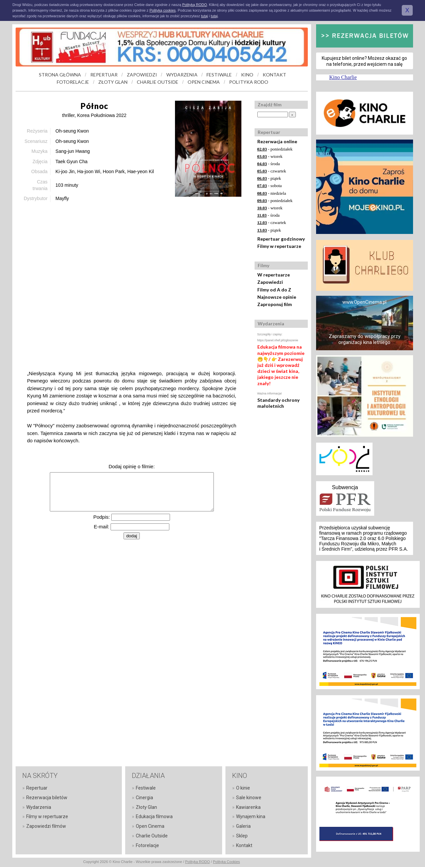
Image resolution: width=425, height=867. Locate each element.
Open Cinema (150, 826)
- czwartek (271, 170)
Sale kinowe (248, 797)
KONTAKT (274, 74)
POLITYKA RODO (248, 82)
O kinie (243, 788)
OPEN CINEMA (204, 82)
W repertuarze (273, 274)
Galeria (243, 826)
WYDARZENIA (182, 74)
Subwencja (345, 487)
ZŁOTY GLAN (113, 82)
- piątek (269, 178)
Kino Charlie (343, 77)
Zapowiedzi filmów (46, 826)
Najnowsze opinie (276, 297)
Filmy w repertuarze (279, 246)
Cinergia (144, 797)
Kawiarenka (248, 807)
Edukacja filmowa (154, 816)
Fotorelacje (147, 845)
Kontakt (244, 845)
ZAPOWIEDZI (142, 74)
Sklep (242, 835)
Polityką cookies (162, 10)
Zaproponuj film (274, 304)
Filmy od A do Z (274, 289)
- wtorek (270, 156)
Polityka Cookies (226, 862)
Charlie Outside (152, 835)
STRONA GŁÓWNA (60, 74)
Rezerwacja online (277, 141)
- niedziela (271, 193)
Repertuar (36, 788)
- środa (268, 163)
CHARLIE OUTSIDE (157, 82)
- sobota (269, 185)
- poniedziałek (275, 149)
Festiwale (146, 788)
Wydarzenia (38, 807)
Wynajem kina (250, 816)
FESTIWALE (219, 74)
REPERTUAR (104, 74)
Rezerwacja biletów (46, 797)
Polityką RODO (194, 5)
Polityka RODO (197, 862)
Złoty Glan (146, 807)
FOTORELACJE (73, 82)
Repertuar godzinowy (281, 239)
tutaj (204, 16)
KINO (247, 74)
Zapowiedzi (270, 282)
